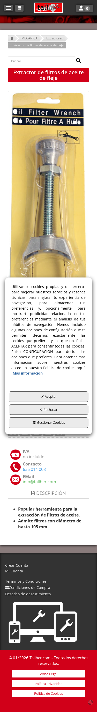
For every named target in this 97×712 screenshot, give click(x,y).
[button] (48, 8)
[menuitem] (48, 565)
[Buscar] (77, 61)
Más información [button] (28, 373)
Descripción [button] (48, 493)
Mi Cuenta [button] (14, 571)
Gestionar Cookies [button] (48, 422)
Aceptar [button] (49, 396)
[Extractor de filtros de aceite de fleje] (48, 216)
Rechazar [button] (48, 409)
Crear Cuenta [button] (16, 565)
